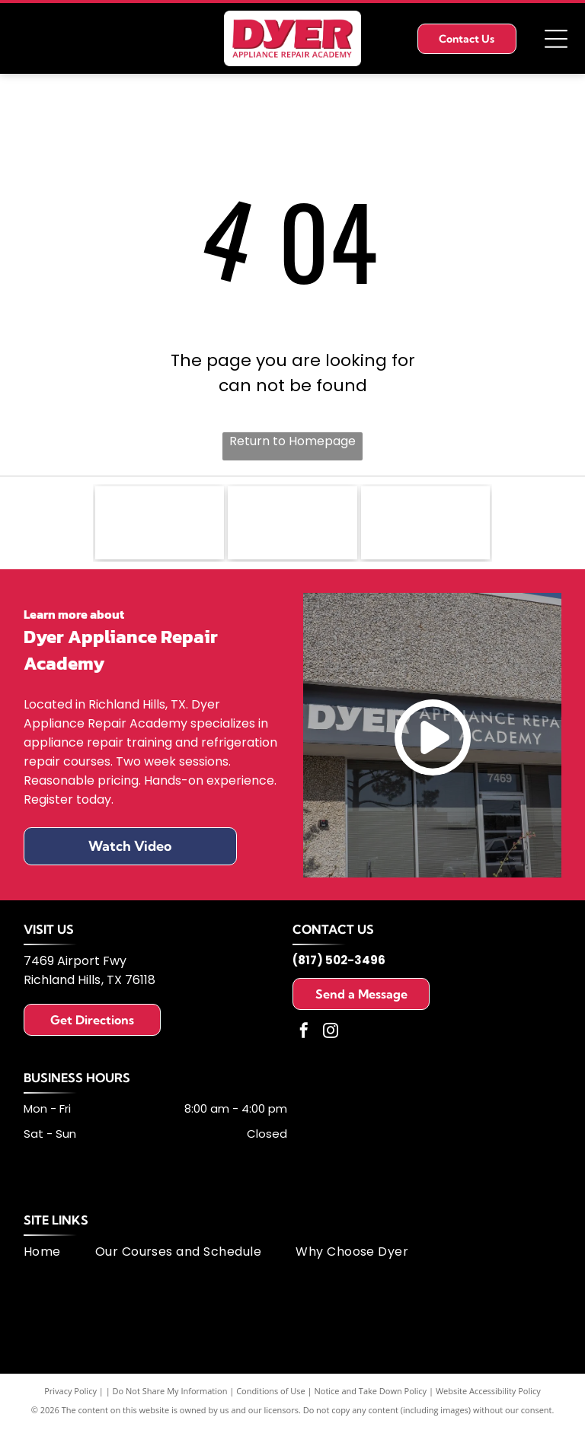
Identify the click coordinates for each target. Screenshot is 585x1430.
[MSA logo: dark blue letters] (426, 524)
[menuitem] (59, 1254)
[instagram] (330, 1035)
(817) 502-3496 (338, 963)
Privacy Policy (70, 1394)
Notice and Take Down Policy (371, 1394)
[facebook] (303, 1035)
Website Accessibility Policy (488, 1394)
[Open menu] (556, 38)
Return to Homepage (292, 441)
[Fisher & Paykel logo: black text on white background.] (160, 524)
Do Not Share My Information (170, 1394)
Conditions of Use (270, 1394)
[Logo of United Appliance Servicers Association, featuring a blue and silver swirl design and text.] (292, 524)
